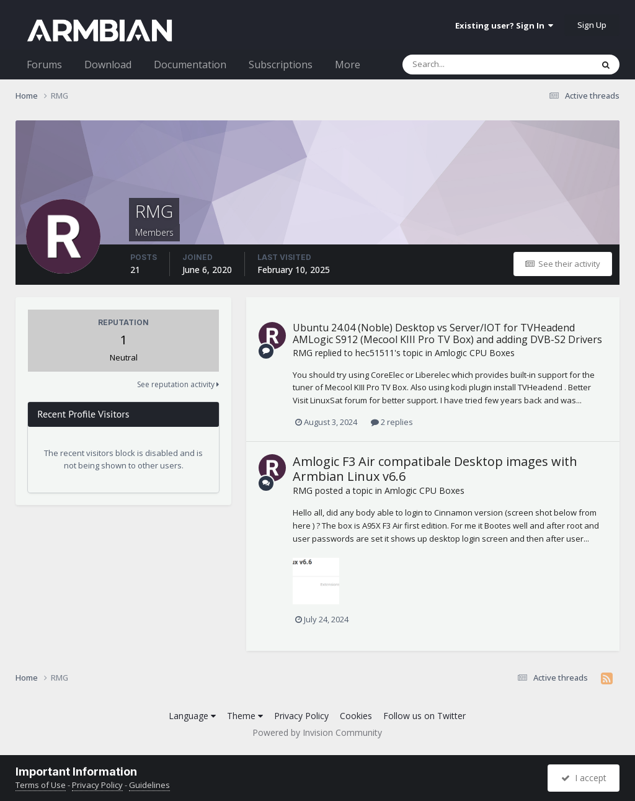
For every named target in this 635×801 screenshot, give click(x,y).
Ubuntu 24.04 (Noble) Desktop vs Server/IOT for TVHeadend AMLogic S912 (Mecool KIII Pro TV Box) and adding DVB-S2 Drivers (447, 333)
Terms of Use (41, 784)
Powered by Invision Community (317, 732)
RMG (303, 353)
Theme (245, 716)
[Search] (465, 64)
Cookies (356, 716)
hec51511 (374, 353)
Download (107, 64)
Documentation (190, 64)
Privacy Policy (301, 716)
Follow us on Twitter (424, 716)
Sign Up (591, 24)
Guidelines (149, 784)
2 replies (392, 421)
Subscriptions (281, 64)
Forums (44, 64)
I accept (583, 778)
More (347, 64)
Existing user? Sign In (504, 25)
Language (192, 716)
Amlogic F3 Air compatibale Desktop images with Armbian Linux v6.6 (435, 469)
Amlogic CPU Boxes (475, 353)
